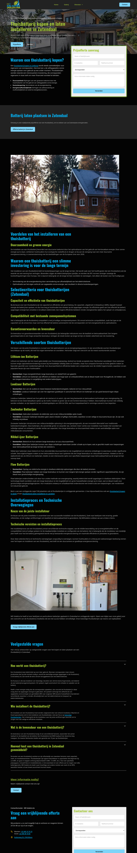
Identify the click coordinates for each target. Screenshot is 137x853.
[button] (78, 4)
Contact (125, 5)
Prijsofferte (17, 44)
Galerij (66, 5)
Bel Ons (30, 44)
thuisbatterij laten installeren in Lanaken (38, 494)
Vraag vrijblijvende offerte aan (23, 627)
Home (56, 5)
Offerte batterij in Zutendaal (23, 129)
